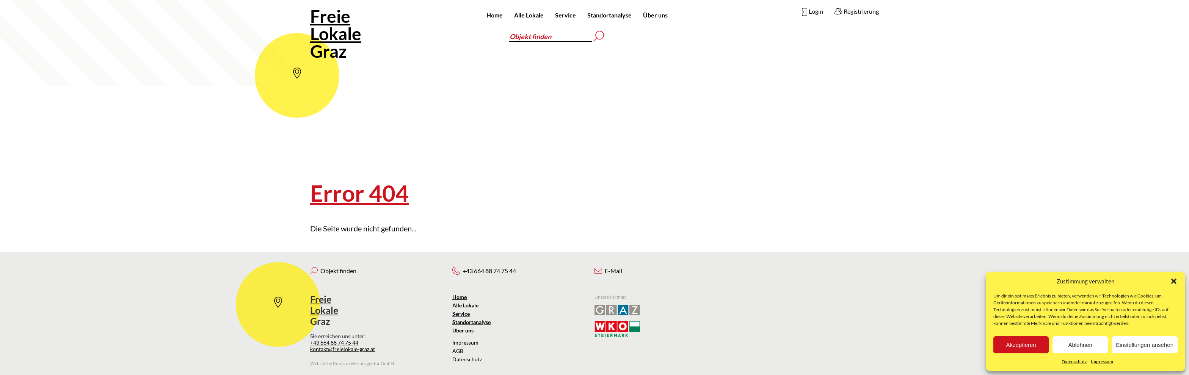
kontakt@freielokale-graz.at (342, 349)
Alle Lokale (529, 15)
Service (565, 15)
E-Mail (613, 270)
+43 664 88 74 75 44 (334, 342)
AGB (457, 351)
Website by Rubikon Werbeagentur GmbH (352, 363)
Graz (335, 34)
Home (494, 15)
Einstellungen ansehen (1144, 345)
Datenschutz (1074, 361)
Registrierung (861, 11)
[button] (1174, 281)
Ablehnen (1080, 345)
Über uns (655, 15)
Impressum (1102, 361)
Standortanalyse (609, 15)
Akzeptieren (1021, 345)
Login (816, 11)
